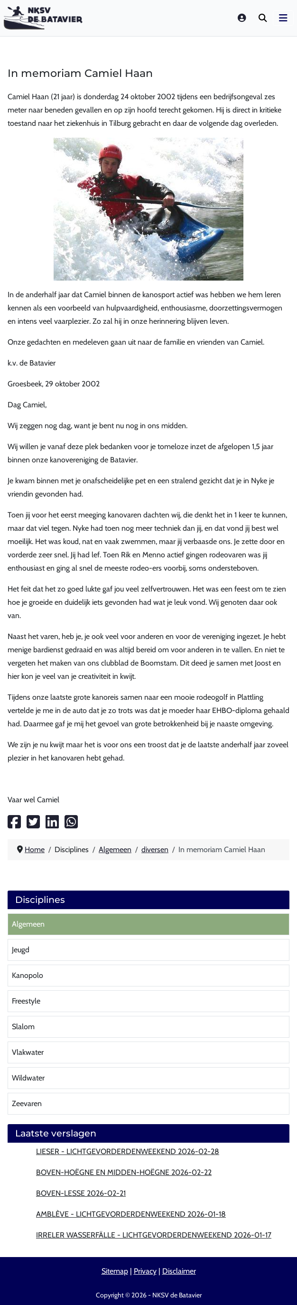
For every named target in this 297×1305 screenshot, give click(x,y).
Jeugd (20, 949)
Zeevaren (27, 1103)
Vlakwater (28, 1052)
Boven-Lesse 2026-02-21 (81, 1193)
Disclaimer (179, 1271)
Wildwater (28, 1077)
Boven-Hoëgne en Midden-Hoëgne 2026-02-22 (124, 1172)
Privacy (145, 1271)
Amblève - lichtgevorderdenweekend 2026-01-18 (131, 1214)
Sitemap (115, 1271)
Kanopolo (27, 975)
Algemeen (28, 924)
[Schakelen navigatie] (283, 18)
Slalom (23, 1026)
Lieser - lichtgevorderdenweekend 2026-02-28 (127, 1151)
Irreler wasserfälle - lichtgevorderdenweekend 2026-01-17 (153, 1234)
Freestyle (26, 1000)
